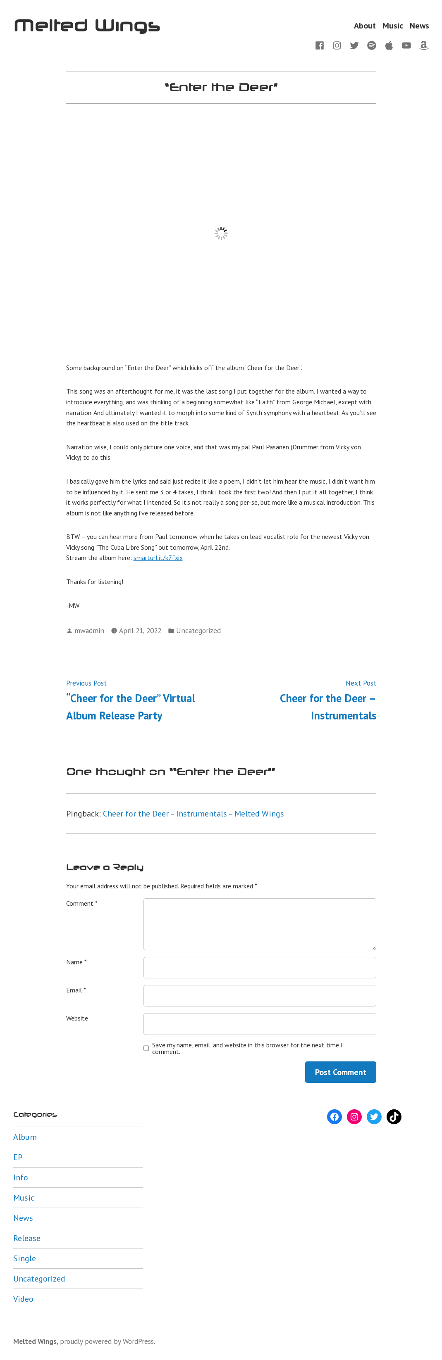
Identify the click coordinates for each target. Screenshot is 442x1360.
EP (17, 1157)
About (365, 25)
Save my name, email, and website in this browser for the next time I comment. (247, 1048)
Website (77, 1018)
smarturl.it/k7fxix (158, 557)
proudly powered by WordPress (107, 1341)
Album (25, 1137)
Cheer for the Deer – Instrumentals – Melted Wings (193, 813)
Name (76, 962)
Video (23, 1299)
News (419, 25)
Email (76, 990)
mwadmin (89, 630)
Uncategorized (198, 630)
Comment (82, 903)
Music (392, 25)
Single (24, 1258)
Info (20, 1177)
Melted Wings (86, 25)
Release (27, 1238)
